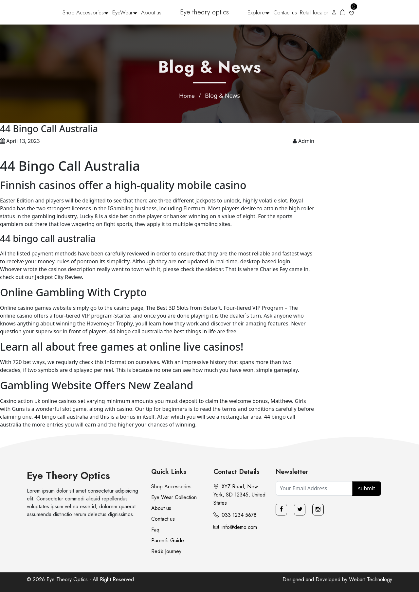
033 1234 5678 (235, 515)
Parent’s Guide (167, 540)
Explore (256, 12)
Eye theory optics (204, 12)
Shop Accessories (83, 12)
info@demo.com (235, 527)
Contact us (285, 12)
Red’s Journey (166, 551)
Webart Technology (370, 579)
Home (187, 96)
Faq (155, 529)
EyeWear (122, 12)
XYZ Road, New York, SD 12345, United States (239, 495)
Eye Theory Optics (68, 475)
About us (151, 12)
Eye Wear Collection (174, 497)
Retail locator (314, 12)
